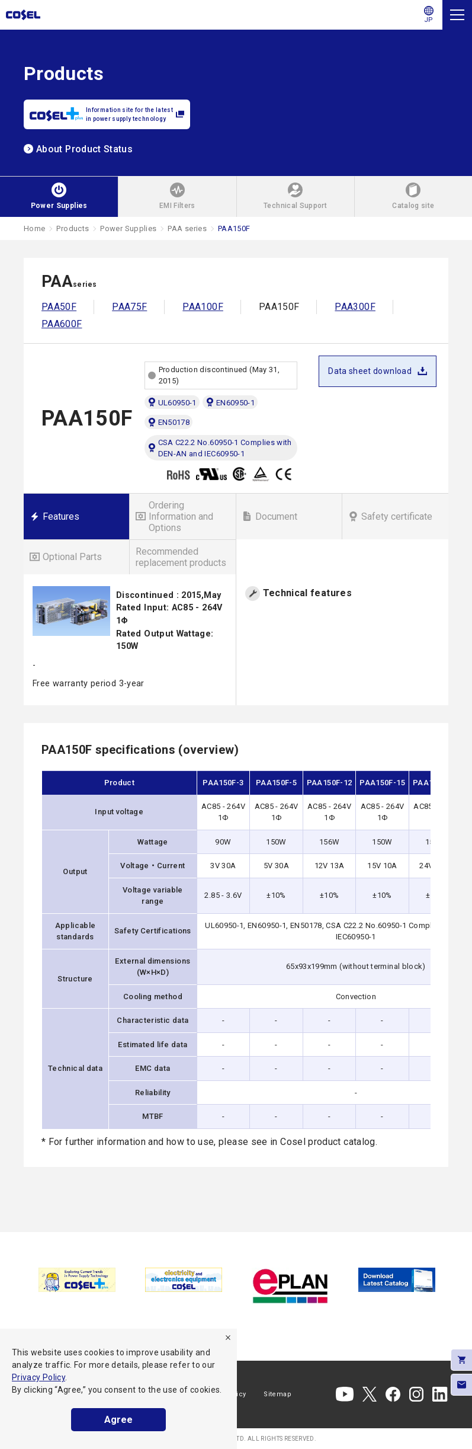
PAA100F (202, 306)
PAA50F (58, 306)
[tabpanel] (77, 1280)
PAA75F (129, 306)
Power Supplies (128, 228)
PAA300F (355, 306)
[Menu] (457, 15)
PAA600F (61, 324)
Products (72, 228)
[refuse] (228, 1338)
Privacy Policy (38, 1377)
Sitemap (277, 1394)
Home (34, 228)
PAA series (187, 228)
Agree (118, 1419)
